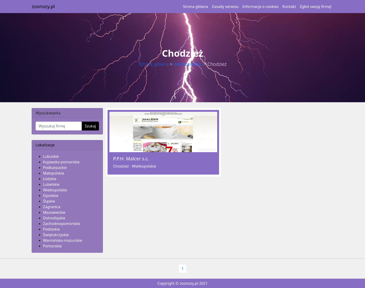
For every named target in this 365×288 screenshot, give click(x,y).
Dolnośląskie (54, 218)
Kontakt (289, 6)
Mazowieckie (54, 212)
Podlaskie (51, 229)
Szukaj (90, 126)
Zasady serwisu (225, 6)
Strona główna (195, 6)
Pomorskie (52, 246)
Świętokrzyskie (56, 234)
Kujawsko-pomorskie (61, 162)
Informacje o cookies (260, 6)
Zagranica (51, 206)
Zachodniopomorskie (61, 223)
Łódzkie (49, 178)
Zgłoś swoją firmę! (315, 6)
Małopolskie (53, 173)
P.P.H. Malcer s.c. (131, 158)
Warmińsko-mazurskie (62, 240)
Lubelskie (51, 184)
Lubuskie (51, 156)
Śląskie (49, 201)
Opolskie (50, 195)
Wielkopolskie (188, 64)
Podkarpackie (55, 167)
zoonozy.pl (43, 6)
